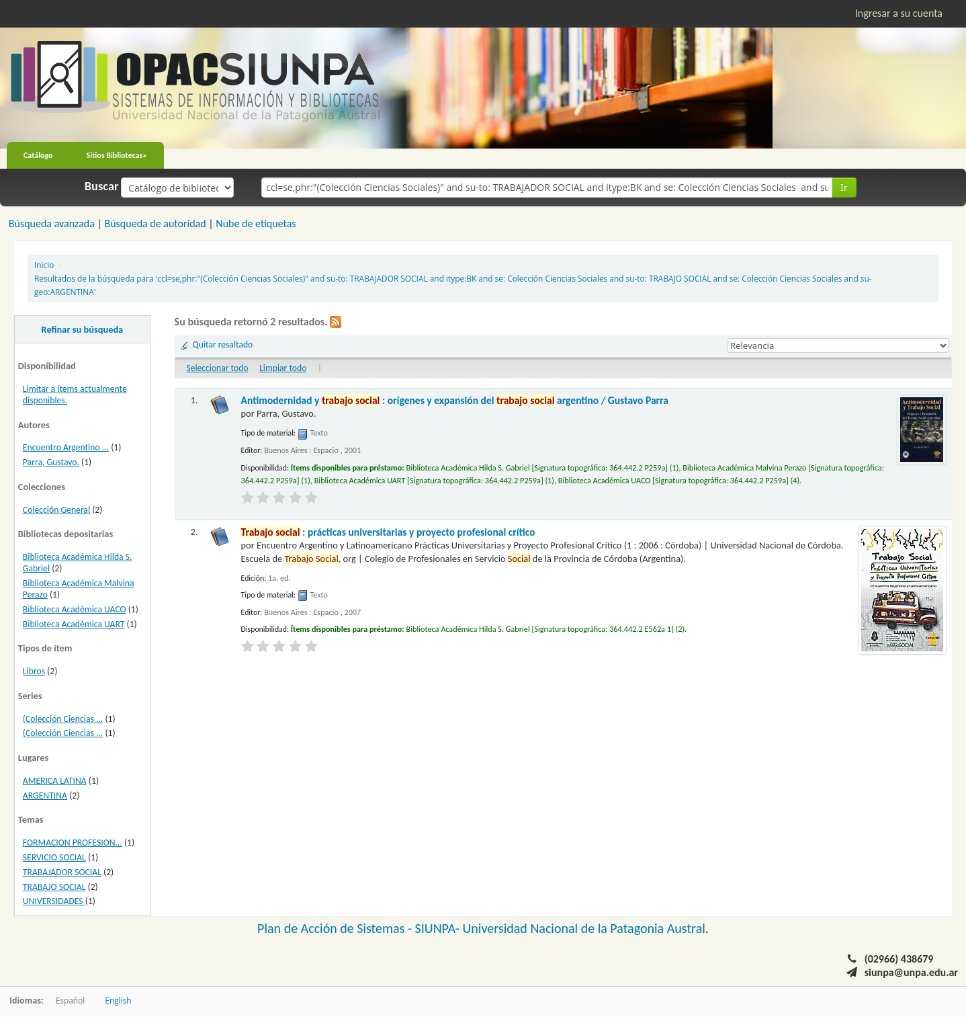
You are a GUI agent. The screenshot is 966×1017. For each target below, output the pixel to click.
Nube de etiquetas (256, 223)
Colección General (56, 510)
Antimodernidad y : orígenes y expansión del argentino (454, 400)
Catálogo (38, 155)
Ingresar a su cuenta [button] (898, 13)
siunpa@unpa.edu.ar (911, 972)
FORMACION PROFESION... (72, 842)
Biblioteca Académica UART (74, 624)
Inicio (44, 264)
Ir (844, 187)
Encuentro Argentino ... (66, 447)
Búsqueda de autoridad (155, 223)
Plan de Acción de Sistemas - (336, 928)
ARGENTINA (45, 795)
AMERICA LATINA (55, 780)
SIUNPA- (439, 928)
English (118, 1000)
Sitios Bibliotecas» (117, 155)
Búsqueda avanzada (52, 223)
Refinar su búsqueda (83, 329)
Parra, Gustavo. (51, 462)
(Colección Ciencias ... (63, 719)
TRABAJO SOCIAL (54, 887)
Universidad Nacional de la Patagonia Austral (584, 928)
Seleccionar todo (217, 368)
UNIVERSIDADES (54, 901)
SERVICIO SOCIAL (54, 857)
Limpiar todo (282, 368)
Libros (34, 671)
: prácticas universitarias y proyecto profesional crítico (388, 532)
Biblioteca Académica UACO (74, 609)
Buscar (102, 186)
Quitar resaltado (223, 344)
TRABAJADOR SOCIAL (62, 872)
